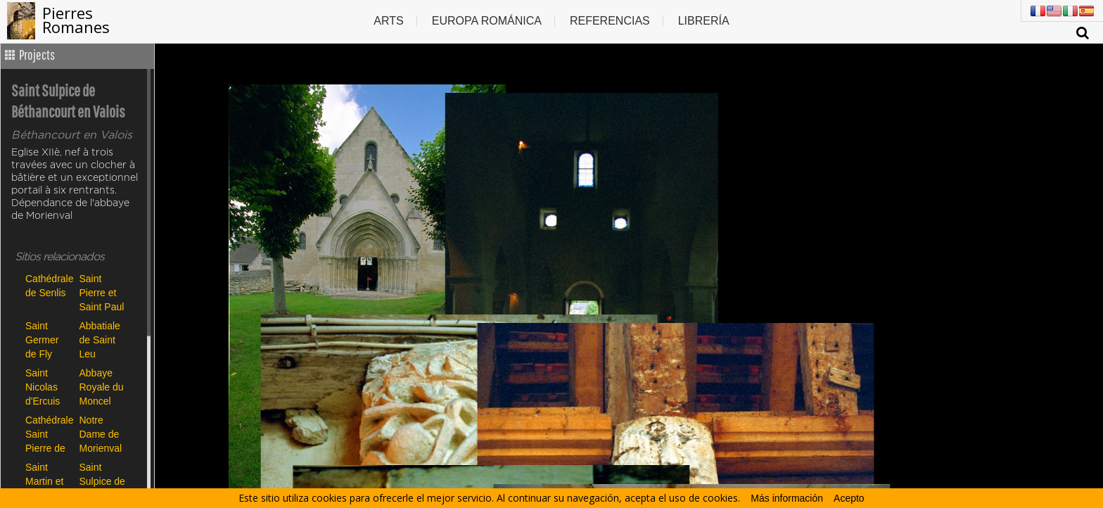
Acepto (849, 498)
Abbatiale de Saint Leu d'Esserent (102, 339)
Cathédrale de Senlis (48, 285)
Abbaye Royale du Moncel (101, 386)
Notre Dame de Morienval (100, 433)
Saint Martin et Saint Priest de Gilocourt (45, 481)
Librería (703, 21)
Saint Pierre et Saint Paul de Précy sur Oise (102, 292)
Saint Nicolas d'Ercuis (42, 386)
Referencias (610, 21)
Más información (787, 498)
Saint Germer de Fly (41, 339)
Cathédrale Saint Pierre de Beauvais (48, 433)
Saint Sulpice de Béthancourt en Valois (103, 481)
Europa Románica (487, 21)
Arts (388, 21)
